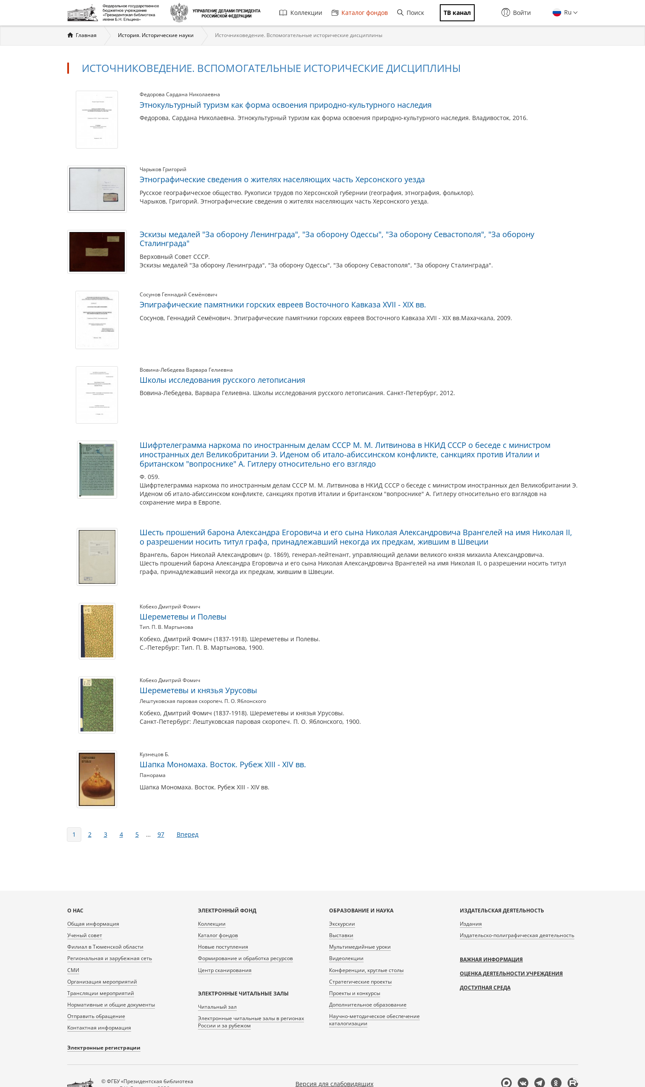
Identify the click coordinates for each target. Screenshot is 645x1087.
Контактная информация (99, 1027)
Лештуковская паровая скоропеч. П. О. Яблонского (203, 701)
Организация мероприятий (102, 981)
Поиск (410, 13)
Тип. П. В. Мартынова (166, 627)
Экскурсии (342, 923)
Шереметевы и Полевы (183, 616)
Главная (86, 35)
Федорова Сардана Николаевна (180, 94)
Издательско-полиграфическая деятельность (517, 935)
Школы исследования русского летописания (222, 380)
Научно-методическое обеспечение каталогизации (374, 1019)
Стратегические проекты (360, 981)
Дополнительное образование (368, 1004)
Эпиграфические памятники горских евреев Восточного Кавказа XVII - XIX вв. (283, 304)
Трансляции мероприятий (100, 993)
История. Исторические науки (156, 35)
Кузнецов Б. (154, 754)
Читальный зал (217, 1006)
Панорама (153, 775)
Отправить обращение (96, 1016)
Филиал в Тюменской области (105, 946)
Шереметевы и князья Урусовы (198, 690)
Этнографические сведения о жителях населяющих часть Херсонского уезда (282, 179)
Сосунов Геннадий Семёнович (178, 294)
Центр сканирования (225, 970)
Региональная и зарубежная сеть (109, 958)
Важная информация (491, 959)
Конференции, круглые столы (366, 970)
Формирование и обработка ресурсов (245, 958)
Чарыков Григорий (163, 169)
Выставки (341, 935)
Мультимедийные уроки (360, 946)
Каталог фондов (360, 13)
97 (161, 834)
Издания (471, 923)
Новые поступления (223, 946)
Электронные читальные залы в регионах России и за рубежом (251, 1022)
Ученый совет (84, 935)
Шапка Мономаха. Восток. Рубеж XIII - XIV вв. (223, 764)
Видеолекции (346, 958)
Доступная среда (485, 987)
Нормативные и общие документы (111, 1004)
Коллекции (300, 13)
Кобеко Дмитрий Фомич (170, 606)
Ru (567, 12)
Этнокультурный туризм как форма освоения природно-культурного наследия (286, 105)
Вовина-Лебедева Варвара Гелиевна (186, 369)
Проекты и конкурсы (354, 993)
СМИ (73, 970)
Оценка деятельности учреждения (511, 973)
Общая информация (93, 923)
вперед (187, 834)
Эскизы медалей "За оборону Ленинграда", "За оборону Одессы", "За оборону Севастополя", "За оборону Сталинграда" (337, 239)
